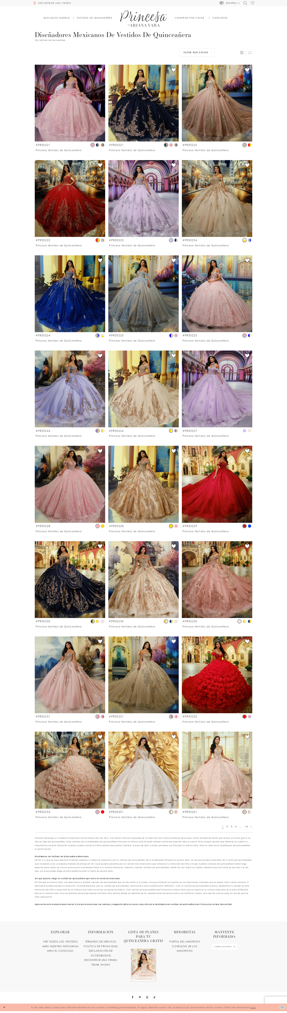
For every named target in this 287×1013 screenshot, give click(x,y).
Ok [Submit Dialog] (281, 1008)
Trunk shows (100, 964)
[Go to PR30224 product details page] (217, 198)
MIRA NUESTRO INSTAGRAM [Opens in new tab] (60, 946)
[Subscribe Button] (237, 947)
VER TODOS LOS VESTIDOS (60, 941)
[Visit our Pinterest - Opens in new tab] (139, 998)
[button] (230, 3)
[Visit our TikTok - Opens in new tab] (156, 998)
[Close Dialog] (5, 1009)
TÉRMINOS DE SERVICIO (100, 941)
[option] (70, 108)
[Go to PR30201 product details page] (143, 770)
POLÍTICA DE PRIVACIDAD (101, 946)
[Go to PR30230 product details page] (70, 579)
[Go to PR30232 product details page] (217, 674)
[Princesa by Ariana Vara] (143, 18)
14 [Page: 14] (246, 826)
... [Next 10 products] (240, 826)
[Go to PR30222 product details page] (217, 103)
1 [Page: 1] (223, 826)
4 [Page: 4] (236, 826)
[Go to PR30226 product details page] (70, 389)
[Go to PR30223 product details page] (143, 198)
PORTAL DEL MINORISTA (184, 941)
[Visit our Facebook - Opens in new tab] (130, 998)
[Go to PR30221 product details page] (70, 103)
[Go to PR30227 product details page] (217, 389)
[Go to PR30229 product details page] (217, 484)
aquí (253, 1009)
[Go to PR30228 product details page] (70, 484)
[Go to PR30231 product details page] (70, 674)
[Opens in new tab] (143, 956)
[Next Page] (251, 826)
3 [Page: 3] (231, 826)
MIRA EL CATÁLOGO (60, 950)
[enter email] (224, 947)
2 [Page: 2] (227, 826)
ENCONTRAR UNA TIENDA (100, 960)
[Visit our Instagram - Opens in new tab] (147, 998)
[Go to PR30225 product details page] (143, 293)
